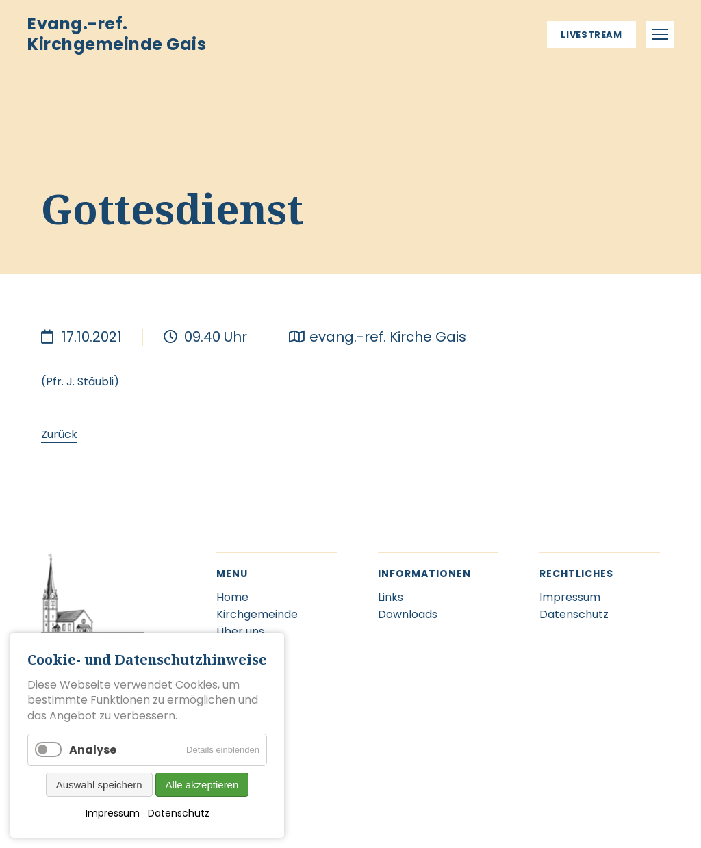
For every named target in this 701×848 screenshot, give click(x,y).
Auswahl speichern (99, 785)
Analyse (92, 750)
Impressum (113, 813)
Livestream (591, 34)
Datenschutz (178, 813)
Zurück (59, 434)
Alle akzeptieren (202, 785)
